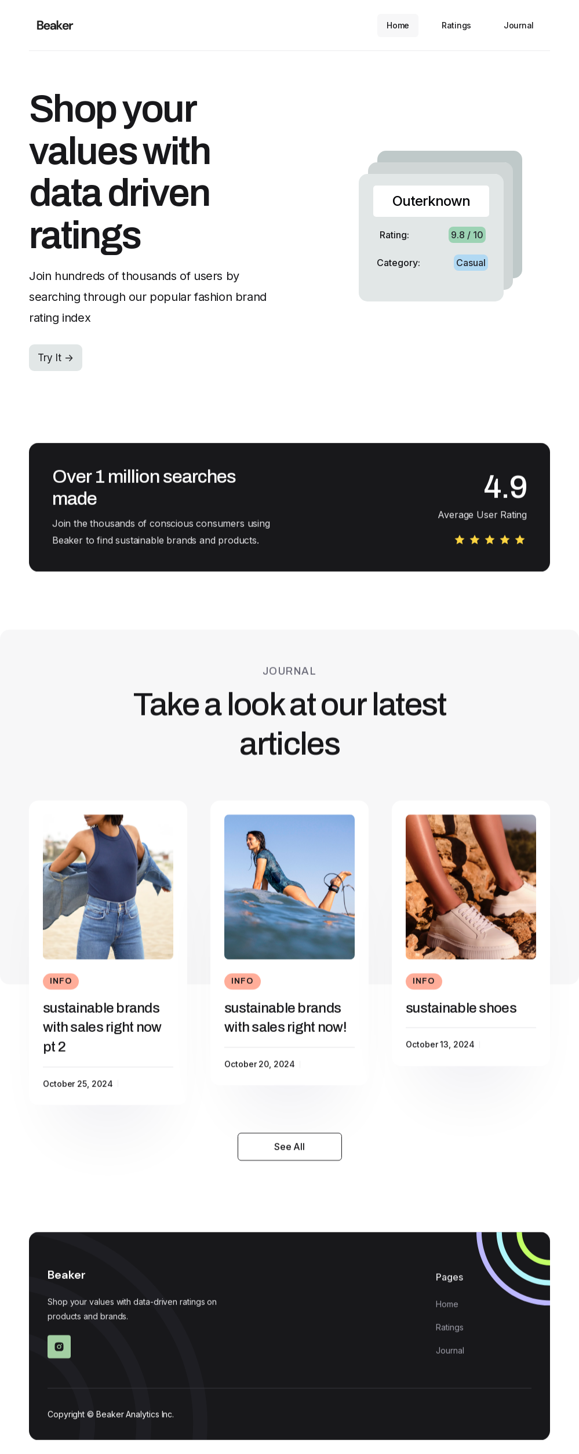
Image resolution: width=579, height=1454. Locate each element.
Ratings (456, 25)
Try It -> (56, 358)
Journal (519, 25)
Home (398, 25)
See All (289, 1152)
